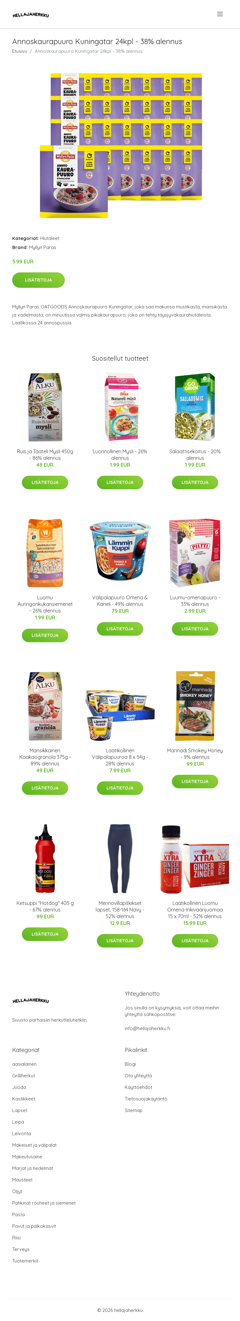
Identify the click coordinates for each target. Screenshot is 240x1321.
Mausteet (22, 1180)
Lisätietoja (38, 280)
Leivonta (21, 1133)
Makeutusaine (27, 1157)
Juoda (19, 1087)
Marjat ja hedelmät (32, 1168)
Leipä (18, 1122)
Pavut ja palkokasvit (34, 1226)
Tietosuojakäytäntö (146, 1099)
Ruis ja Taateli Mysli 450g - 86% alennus (45, 454)
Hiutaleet (49, 238)
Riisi (16, 1238)
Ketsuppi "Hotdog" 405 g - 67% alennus (45, 906)
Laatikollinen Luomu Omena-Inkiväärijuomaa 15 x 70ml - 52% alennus (195, 909)
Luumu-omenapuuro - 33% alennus (195, 600)
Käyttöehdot (138, 1087)
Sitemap (133, 1110)
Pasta (18, 1214)
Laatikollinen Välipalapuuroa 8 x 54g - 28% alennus (120, 757)
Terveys (21, 1249)
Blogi (130, 1064)
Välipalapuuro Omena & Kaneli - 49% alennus (120, 600)
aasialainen (24, 1064)
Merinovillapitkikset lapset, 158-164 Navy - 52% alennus (120, 909)
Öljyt (17, 1191)
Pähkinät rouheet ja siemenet (44, 1203)
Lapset (19, 1110)
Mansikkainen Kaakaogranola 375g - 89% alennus (45, 757)
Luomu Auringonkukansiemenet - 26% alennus (45, 604)
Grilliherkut (23, 1076)
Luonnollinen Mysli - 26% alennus (120, 454)
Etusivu (19, 51)
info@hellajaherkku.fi (147, 1028)
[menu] (220, 14)
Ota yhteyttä (138, 1076)
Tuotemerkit (25, 1261)
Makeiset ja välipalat (34, 1145)
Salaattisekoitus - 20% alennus (195, 454)
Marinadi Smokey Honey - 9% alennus (195, 753)
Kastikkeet (23, 1099)
